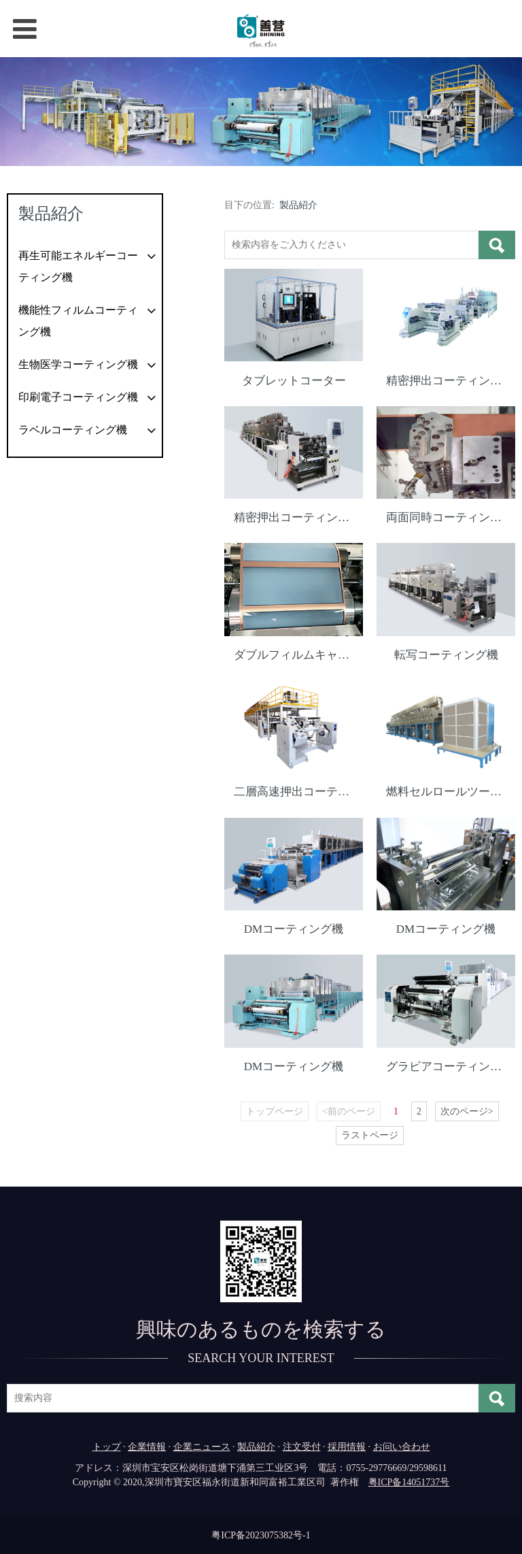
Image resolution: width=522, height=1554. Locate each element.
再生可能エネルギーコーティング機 (78, 266)
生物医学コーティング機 (78, 364)
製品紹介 (298, 205)
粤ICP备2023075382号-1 (260, 1535)
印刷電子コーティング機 (78, 397)
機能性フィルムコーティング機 (78, 320)
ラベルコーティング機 (72, 429)
